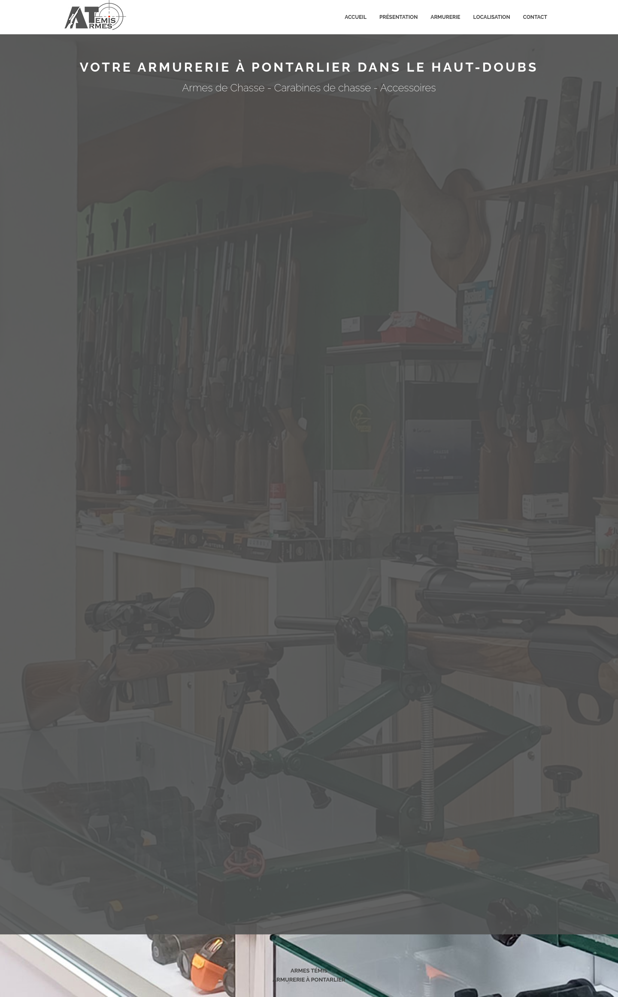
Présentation (398, 17)
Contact (535, 17)
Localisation (491, 17)
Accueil (356, 17)
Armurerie (445, 17)
